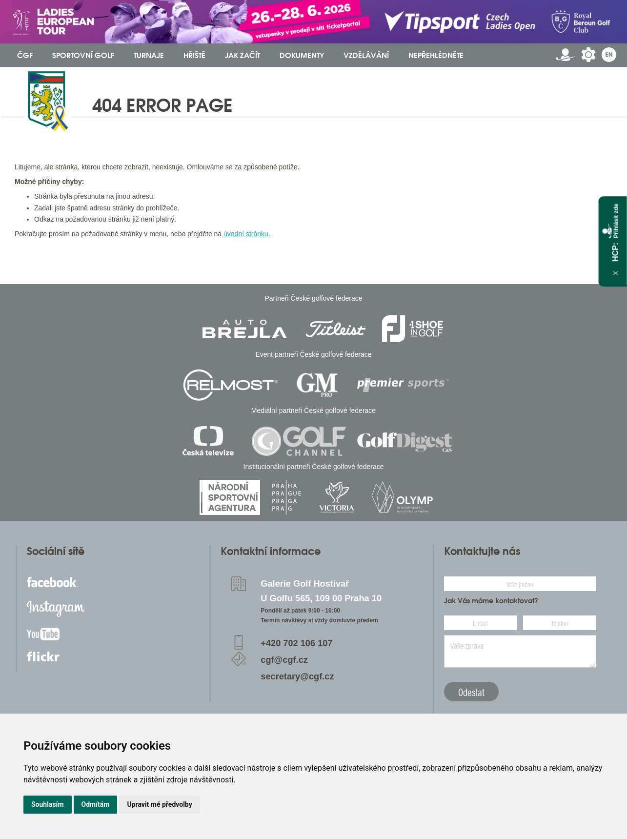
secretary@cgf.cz (297, 676)
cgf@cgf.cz (284, 660)
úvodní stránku (245, 234)
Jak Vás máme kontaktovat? (491, 600)
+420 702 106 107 (296, 643)
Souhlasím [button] (47, 804)
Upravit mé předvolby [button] (159, 804)
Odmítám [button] (95, 804)
